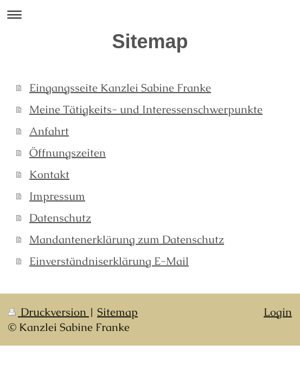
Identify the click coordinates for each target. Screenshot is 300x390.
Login (278, 312)
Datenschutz (60, 218)
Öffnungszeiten (67, 153)
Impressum (57, 196)
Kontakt (49, 174)
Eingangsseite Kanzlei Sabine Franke (120, 88)
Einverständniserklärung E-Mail (109, 261)
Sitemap (117, 312)
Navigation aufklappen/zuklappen (150, 14)
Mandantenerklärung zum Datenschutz (126, 239)
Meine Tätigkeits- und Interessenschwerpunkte (146, 109)
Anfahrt (49, 131)
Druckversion (48, 312)
